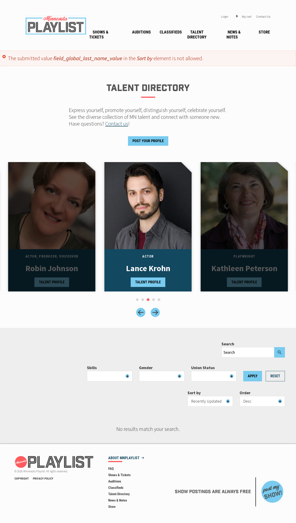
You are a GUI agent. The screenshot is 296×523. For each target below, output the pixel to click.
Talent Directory (119, 494)
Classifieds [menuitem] (171, 32)
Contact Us (263, 16)
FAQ (111, 469)
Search (227, 344)
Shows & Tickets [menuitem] (98, 34)
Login (224, 16)
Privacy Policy (43, 478)
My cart (247, 16)
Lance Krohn (148, 268)
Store (112, 507)
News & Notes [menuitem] (233, 34)
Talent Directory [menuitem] (197, 34)
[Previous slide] (140, 312)
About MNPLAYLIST (124, 458)
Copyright (21, 478)
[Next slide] (155, 312)
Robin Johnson (51, 268)
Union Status (203, 368)
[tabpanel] (148, 226)
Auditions (114, 481)
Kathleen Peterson (244, 268)
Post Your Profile (148, 141)
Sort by (194, 393)
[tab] (137, 299)
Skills (92, 368)
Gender (146, 368)
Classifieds (115, 488)
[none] (108, 33)
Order (245, 393)
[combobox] (109, 376)
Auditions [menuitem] (141, 32)
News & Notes (117, 500)
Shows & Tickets (119, 475)
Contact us (116, 123)
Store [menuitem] (264, 32)
